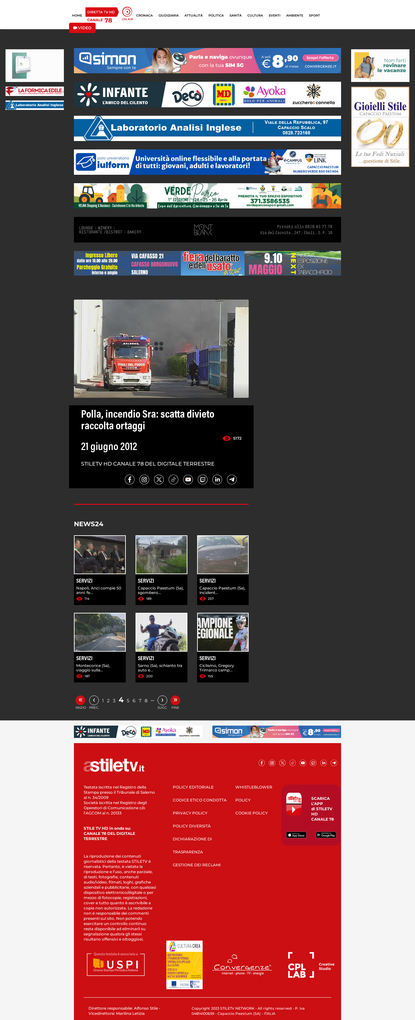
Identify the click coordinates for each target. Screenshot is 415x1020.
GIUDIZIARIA (169, 15)
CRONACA (144, 15)
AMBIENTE (294, 15)
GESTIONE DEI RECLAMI (197, 864)
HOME (77, 15)
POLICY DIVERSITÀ (192, 826)
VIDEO (82, 27)
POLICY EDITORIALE (193, 787)
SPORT (314, 15)
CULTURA (255, 15)
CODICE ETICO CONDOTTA (200, 800)
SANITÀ (236, 15)
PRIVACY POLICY (190, 813)
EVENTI (274, 15)
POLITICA (216, 15)
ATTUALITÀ (193, 15)
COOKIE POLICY (251, 813)
